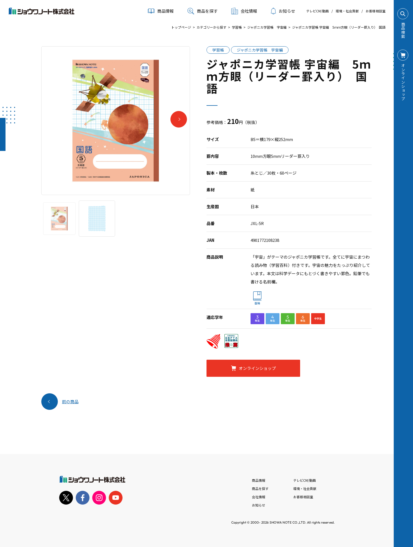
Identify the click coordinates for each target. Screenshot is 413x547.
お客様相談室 (375, 11)
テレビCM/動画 (317, 11)
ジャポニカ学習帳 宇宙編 (267, 27)
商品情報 (258, 480)
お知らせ (283, 11)
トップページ (181, 27)
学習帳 (237, 27)
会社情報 (258, 496)
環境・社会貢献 (347, 11)
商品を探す (203, 11)
